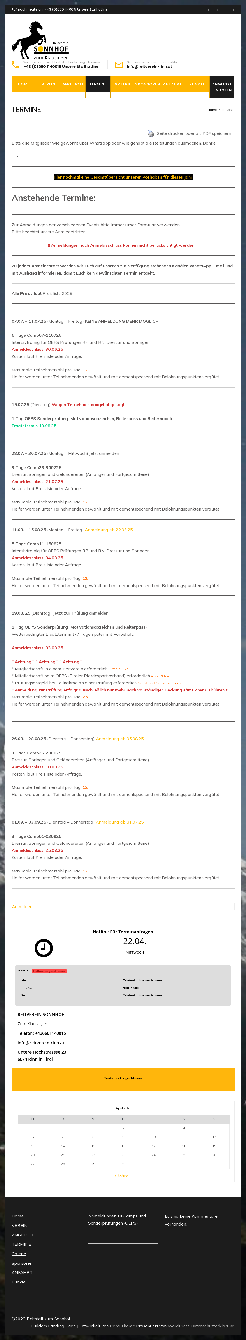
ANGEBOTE (73, 84)
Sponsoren (147, 84)
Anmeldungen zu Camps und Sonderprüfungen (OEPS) (117, 1219)
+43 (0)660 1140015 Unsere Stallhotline (76, 9)
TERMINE (98, 84)
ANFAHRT (172, 84)
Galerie (123, 84)
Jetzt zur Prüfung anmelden (80, 613)
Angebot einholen (222, 87)
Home (24, 84)
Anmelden (22, 906)
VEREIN (48, 84)
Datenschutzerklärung (213, 1326)
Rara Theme (123, 1326)
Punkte (197, 84)
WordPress (179, 1326)
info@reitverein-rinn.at (149, 66)
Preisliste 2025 (57, 293)
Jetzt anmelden (104, 453)
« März (121, 1176)
